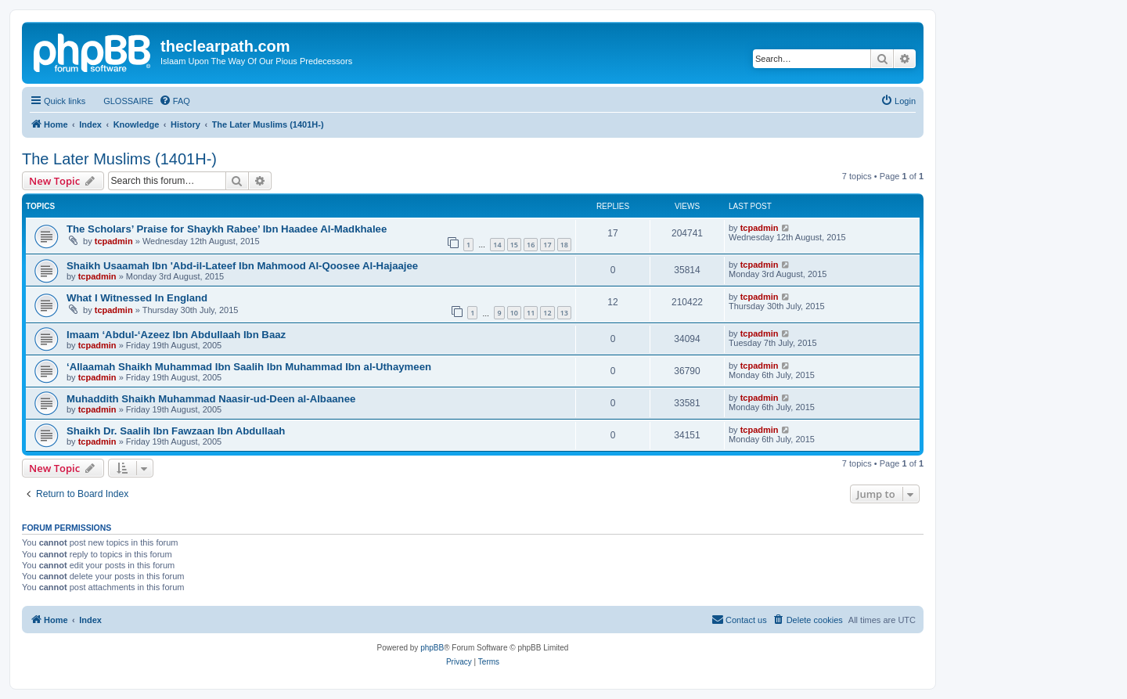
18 (564, 245)
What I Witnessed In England (137, 298)
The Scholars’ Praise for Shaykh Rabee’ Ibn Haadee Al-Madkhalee (227, 229)
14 (497, 245)
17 (547, 245)
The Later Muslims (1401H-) (119, 159)
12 (547, 313)
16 (531, 245)
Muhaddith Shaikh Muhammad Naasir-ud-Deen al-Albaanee (211, 399)
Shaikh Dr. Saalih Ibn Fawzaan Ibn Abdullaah (176, 431)
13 (564, 313)
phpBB (432, 647)
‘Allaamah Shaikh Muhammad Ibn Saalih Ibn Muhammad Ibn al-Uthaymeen (249, 367)
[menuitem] (121, 101)
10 (514, 313)
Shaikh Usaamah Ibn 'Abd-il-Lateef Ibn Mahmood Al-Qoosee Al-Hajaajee (242, 266)
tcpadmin (114, 241)
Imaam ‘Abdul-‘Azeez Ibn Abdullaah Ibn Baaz (176, 334)
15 (514, 245)
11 (531, 313)
